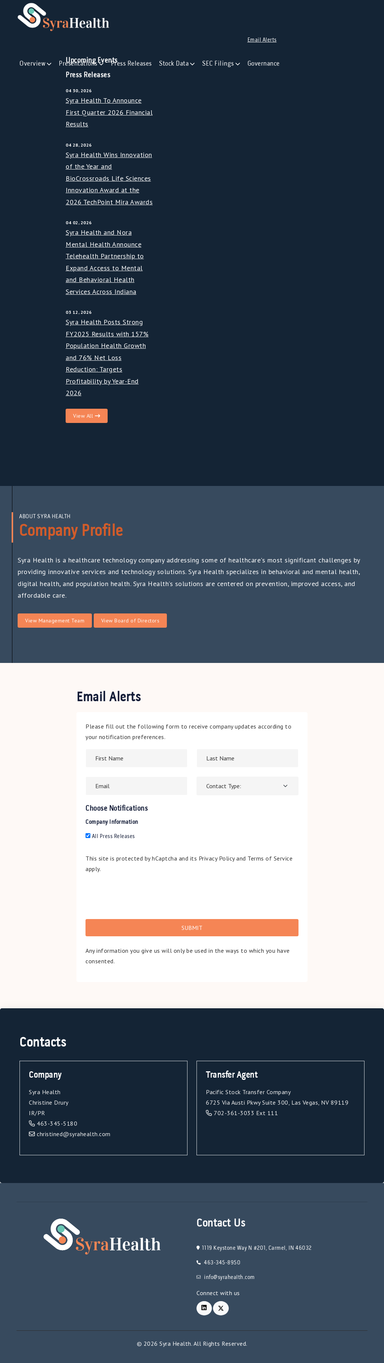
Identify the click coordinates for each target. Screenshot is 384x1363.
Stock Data (174, 63)
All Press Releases (110, 836)
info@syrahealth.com (225, 1278)
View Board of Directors (130, 620)
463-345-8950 (218, 1263)
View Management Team (54, 620)
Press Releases (131, 63)
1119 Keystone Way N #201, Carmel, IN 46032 (254, 1248)
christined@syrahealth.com (70, 1134)
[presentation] (143, 895)
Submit (192, 927)
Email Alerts (262, 40)
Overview (32, 63)
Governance (264, 63)
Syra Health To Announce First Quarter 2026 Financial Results (109, 112)
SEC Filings (218, 63)
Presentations (78, 63)
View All (86, 415)
